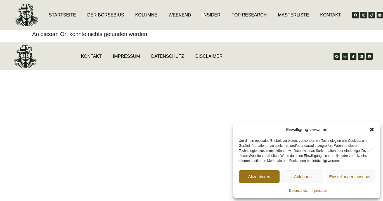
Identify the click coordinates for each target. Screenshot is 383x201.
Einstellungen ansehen (350, 176)
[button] (372, 129)
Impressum (319, 191)
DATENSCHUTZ (167, 56)
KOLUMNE (146, 15)
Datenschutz (298, 191)
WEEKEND (180, 15)
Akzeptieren (259, 176)
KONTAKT (330, 15)
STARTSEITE (62, 15)
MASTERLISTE (293, 15)
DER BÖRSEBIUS (105, 15)
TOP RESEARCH (249, 15)
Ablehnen (302, 176)
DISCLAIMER (209, 56)
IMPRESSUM (126, 56)
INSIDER (211, 15)
